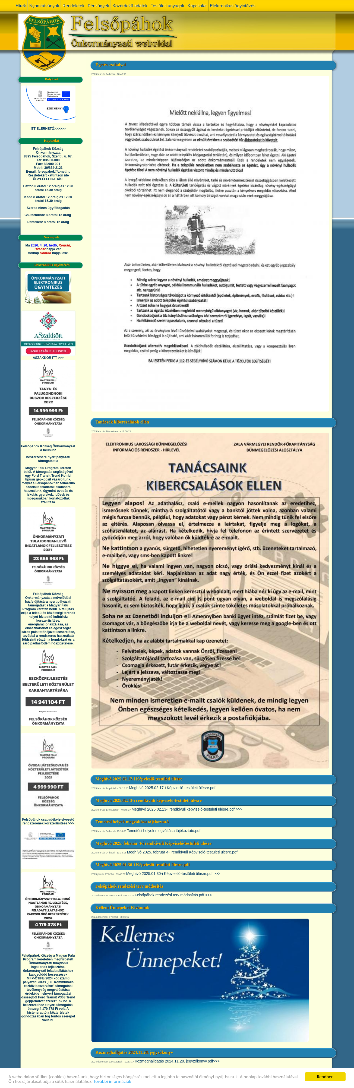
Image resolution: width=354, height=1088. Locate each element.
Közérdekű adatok (129, 6)
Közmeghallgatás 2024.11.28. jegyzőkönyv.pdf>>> (177, 1061)
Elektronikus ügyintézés (232, 6)
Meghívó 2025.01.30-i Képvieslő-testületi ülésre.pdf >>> (173, 873)
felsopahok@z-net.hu (54, 171)
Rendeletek (73, 6)
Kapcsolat (197, 6)
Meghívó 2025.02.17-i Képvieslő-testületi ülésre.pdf (172, 788)
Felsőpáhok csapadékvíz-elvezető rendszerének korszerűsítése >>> (48, 821)
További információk (112, 1082)
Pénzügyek (98, 6)
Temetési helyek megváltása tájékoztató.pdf (164, 830)
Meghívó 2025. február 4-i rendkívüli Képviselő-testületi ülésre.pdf (182, 852)
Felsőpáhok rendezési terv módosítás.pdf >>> (173, 895)
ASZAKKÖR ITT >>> (48, 358)
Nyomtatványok (44, 6)
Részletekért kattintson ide (48, 175)
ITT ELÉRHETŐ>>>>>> (48, 129)
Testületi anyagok (167, 6)
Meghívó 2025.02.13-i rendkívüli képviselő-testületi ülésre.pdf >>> (187, 809)
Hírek (21, 6)
